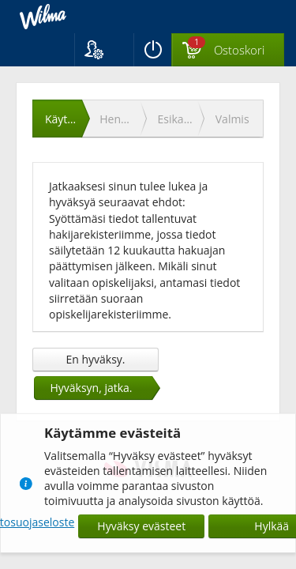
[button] (103, 49)
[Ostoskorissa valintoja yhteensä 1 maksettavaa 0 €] (227, 50)
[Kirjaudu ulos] (152, 49)
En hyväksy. (95, 359)
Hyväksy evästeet (141, 525)
